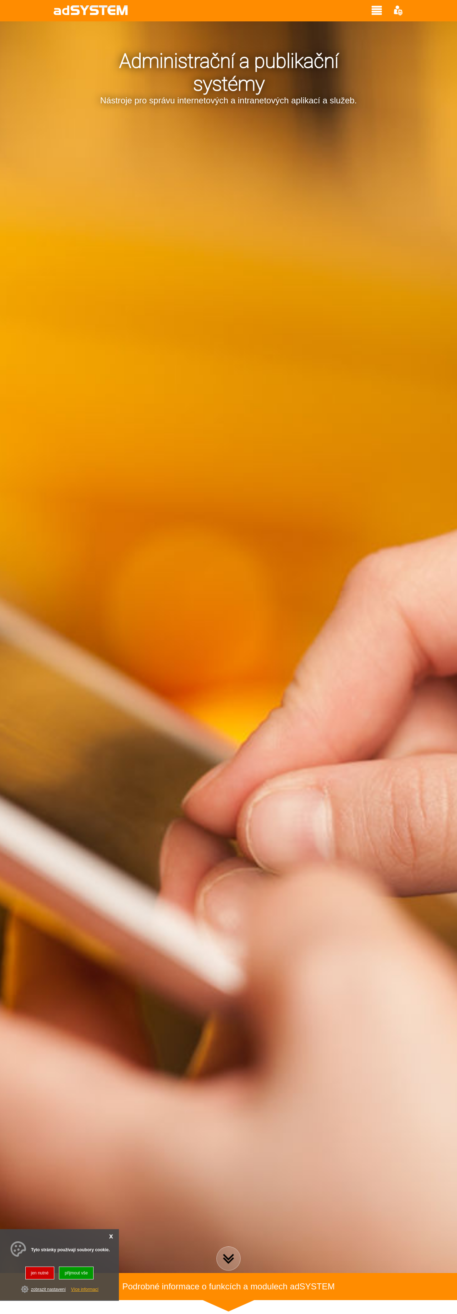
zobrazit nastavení (48, 1289)
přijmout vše (76, 1273)
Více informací (85, 1289)
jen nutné (40, 1273)
